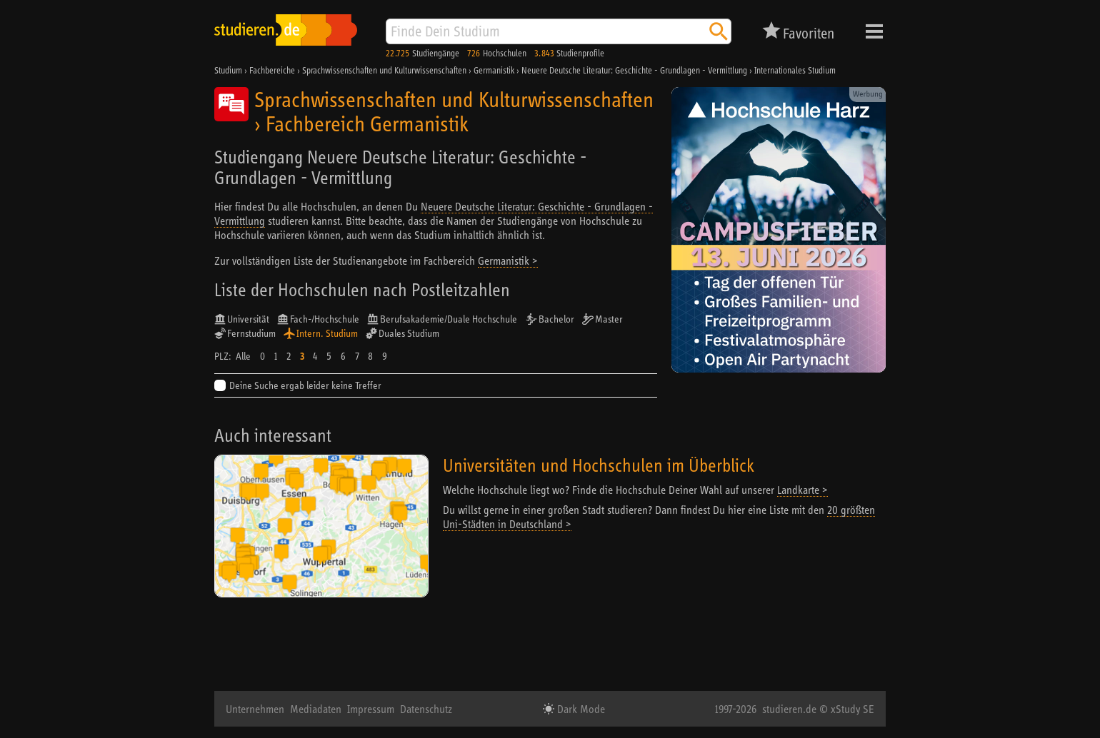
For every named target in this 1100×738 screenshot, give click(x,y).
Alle (243, 356)
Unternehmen (255, 708)
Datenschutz (426, 708)
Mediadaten (315, 708)
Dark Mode (579, 708)
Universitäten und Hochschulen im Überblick (598, 465)
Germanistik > (508, 260)
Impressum (370, 708)
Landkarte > (802, 489)
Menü (874, 31)
